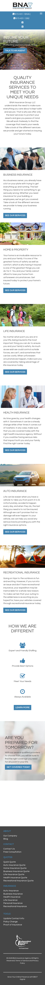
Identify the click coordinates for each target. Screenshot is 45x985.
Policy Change (10, 922)
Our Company (10, 836)
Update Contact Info (13, 918)
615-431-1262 (21, 18)
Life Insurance (10, 900)
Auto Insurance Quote (14, 865)
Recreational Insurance (15, 906)
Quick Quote (9, 862)
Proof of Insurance (12, 925)
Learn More (22, 707)
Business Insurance (13, 894)
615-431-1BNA (21, 14)
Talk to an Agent (15, 51)
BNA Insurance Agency (22, 958)
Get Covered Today (18, 767)
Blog (5, 839)
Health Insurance (11, 897)
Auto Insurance (11, 891)
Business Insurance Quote (16, 871)
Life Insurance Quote (13, 874)
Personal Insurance (13, 903)
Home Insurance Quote (15, 868)
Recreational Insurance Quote (18, 881)
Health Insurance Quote (15, 877)
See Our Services (15, 215)
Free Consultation (12, 852)
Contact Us (9, 849)
